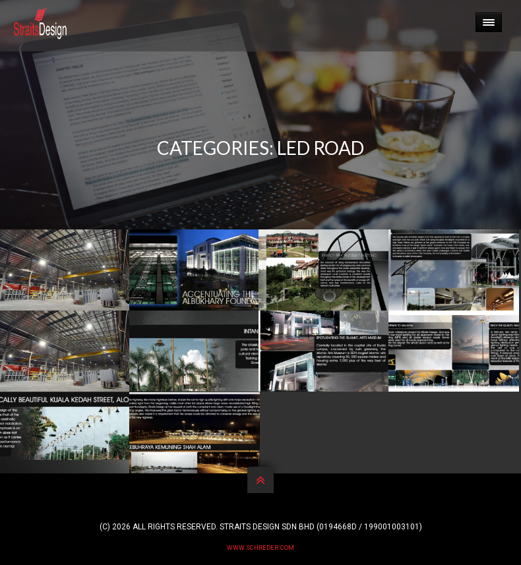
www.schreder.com (260, 547)
